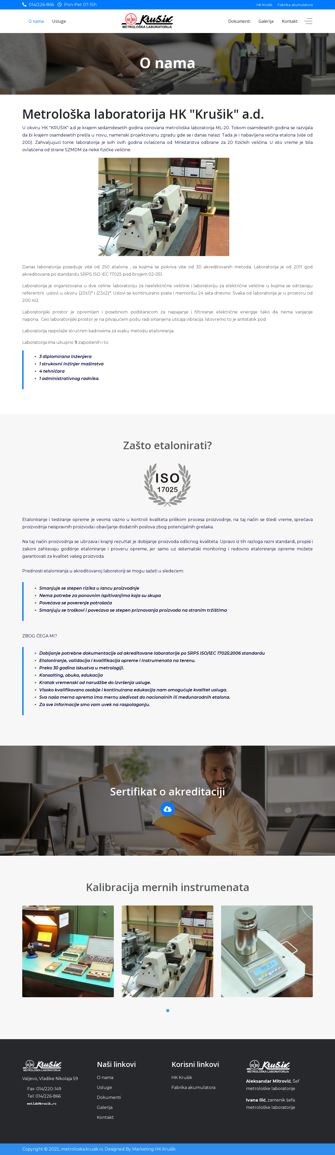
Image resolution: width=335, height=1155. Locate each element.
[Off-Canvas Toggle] (308, 21)
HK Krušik (264, 5)
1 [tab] (167, 1010)
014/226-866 (41, 4)
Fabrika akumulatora (295, 5)
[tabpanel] (68, 955)
